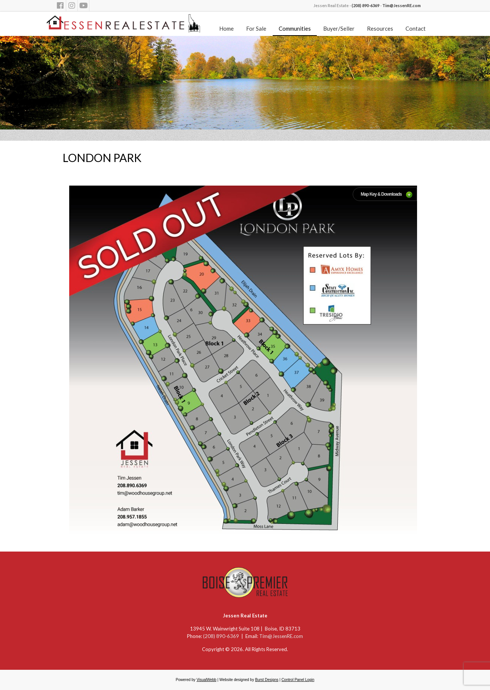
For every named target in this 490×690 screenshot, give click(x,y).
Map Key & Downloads (381, 194)
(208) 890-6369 (365, 5)
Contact (415, 28)
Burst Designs (266, 680)
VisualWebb (206, 680)
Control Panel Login (297, 680)
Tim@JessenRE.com (401, 5)
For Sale (256, 28)
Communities (295, 28)
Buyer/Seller (339, 28)
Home (226, 28)
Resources (380, 28)
